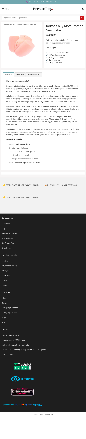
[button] (5, 9)
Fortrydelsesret (8, 238)
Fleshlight (5, 270)
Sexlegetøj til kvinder (10, 308)
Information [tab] (20, 74)
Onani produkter (22, 24)
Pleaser (4, 285)
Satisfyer (5, 261)
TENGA (4, 280)
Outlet (4, 303)
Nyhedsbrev (6, 248)
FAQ (3, 228)
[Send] (82, 18)
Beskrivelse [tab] (9, 74)
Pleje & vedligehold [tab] (34, 74)
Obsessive (6, 275)
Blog (3, 322)
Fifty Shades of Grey (9, 266)
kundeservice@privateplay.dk (17, 345)
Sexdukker (33, 24)
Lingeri (4, 317)
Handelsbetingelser (9, 233)
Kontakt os (6, 224)
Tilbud (4, 298)
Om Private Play (8, 243)
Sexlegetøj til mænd (9, 24)
